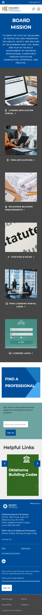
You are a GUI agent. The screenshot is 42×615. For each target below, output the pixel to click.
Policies (24, 599)
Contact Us (6, 539)
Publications (26, 548)
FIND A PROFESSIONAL (20, 382)
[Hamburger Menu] (38, 9)
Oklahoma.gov (7, 599)
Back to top (35, 503)
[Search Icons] (33, 9)
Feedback (24, 605)
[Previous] (5, 463)
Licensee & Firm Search (11, 553)
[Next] (37, 463)
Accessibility (6, 605)
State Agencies (34, 2)
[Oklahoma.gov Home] (3, 2)
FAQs (4, 548)
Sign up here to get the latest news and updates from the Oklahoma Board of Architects (18, 410)
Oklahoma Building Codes (23, 472)
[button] (21, 112)
